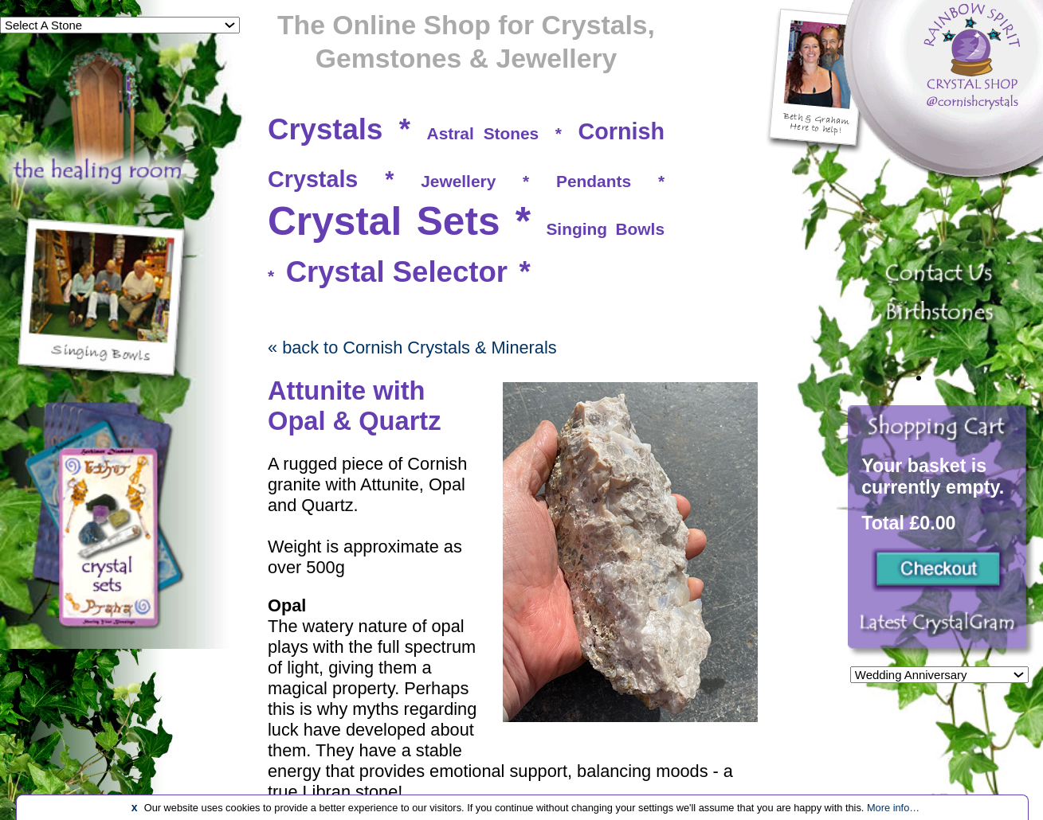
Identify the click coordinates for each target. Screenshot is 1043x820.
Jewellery (458, 181)
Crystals (325, 129)
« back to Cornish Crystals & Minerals (412, 347)
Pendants (593, 181)
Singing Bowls (605, 229)
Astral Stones (483, 133)
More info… (893, 808)
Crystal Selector (397, 272)
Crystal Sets (384, 221)
